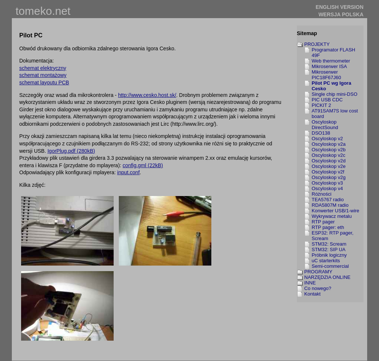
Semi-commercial (330, 266)
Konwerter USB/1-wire (335, 210)
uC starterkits (326, 260)
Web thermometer (331, 61)
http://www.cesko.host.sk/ (147, 95)
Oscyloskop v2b (329, 149)
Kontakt (312, 294)
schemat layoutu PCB (44, 82)
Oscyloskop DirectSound (325, 124)
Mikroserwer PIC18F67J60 (326, 74)
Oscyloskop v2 (327, 138)
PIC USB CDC (327, 99)
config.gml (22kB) (143, 165)
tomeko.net (43, 11)
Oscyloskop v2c (328, 155)
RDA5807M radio (330, 205)
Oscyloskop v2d (329, 160)
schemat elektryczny (42, 68)
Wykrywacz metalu (332, 216)
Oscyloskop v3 (327, 183)
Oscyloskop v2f (328, 172)
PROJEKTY (317, 44)
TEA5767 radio (328, 199)
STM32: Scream (329, 244)
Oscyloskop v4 (327, 188)
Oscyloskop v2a (329, 144)
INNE (310, 283)
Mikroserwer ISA (329, 66)
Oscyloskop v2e (329, 166)
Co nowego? (317, 288)
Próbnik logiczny (329, 255)
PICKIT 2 (321, 105)
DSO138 (321, 133)
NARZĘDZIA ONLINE (327, 277)
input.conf (128, 172)
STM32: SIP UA (329, 249)
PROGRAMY (318, 271)
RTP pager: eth (328, 227)
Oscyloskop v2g (329, 177)
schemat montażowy (43, 75)
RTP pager (323, 222)
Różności (321, 194)
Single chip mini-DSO (335, 94)
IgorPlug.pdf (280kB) (71, 151)
